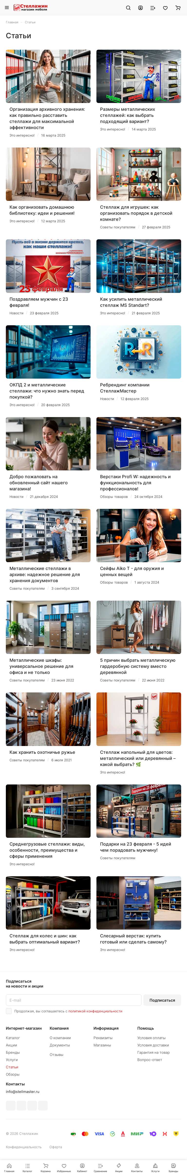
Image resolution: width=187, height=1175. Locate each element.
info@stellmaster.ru (22, 1091)
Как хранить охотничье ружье (42, 752)
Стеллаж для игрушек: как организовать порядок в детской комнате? (136, 213)
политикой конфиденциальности (95, 1011)
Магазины (102, 1045)
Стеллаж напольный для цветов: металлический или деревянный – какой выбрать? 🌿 (138, 758)
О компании (60, 1037)
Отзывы (56, 1054)
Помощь (145, 1028)
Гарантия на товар (153, 1052)
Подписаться (162, 1000)
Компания (59, 1028)
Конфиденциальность (24, 1147)
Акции (11, 1045)
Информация (106, 1028)
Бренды (13, 1052)
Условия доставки (153, 1045)
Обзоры (12, 1074)
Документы (60, 1045)
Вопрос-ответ (149, 1059)
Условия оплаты (151, 1037)
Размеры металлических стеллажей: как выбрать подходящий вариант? (127, 115)
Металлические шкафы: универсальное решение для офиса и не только (41, 666)
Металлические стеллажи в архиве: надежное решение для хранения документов (44, 574)
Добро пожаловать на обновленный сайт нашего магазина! (38, 482)
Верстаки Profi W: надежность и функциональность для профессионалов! (135, 482)
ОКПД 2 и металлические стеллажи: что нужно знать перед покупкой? (46, 391)
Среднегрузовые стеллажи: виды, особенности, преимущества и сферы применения (47, 850)
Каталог (13, 1037)
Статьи (12, 1067)
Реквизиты (103, 1037)
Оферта (55, 1147)
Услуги (12, 1059)
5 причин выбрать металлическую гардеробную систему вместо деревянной (138, 666)
